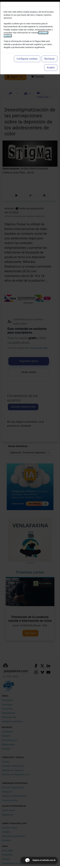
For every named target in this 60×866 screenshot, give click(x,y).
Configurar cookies (27, 58)
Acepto (51, 67)
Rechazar (49, 58)
